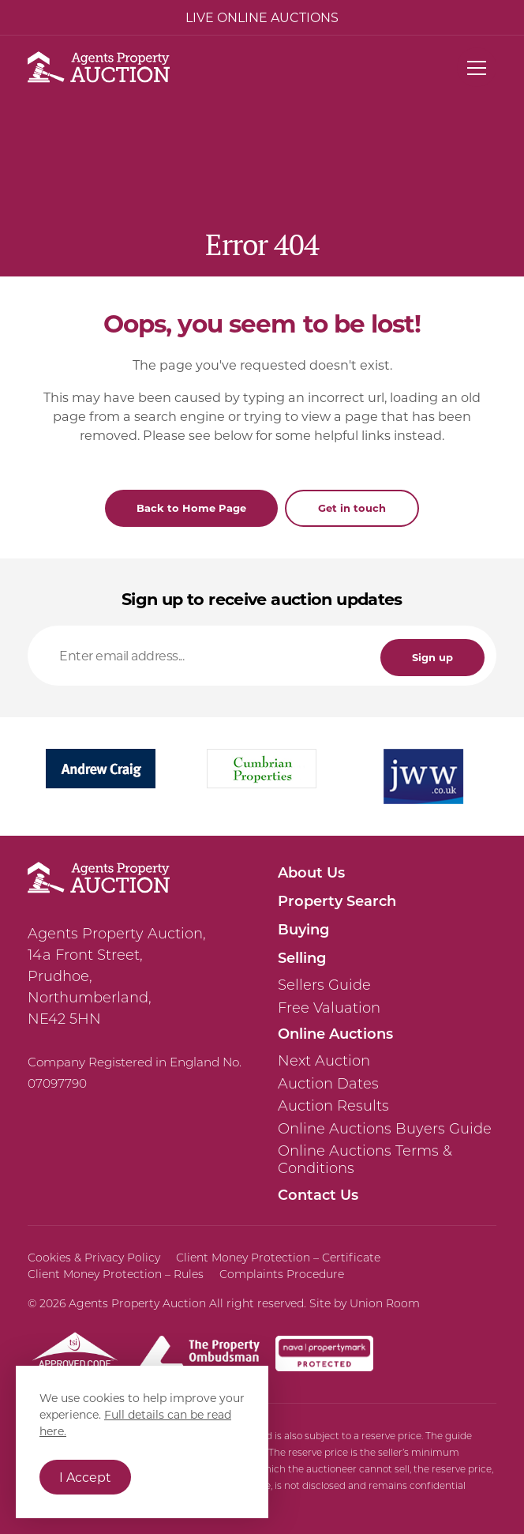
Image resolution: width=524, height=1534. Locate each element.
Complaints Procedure (281, 1274)
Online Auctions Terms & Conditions (365, 1159)
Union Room (385, 1303)
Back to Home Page (191, 507)
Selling (302, 957)
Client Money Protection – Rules (116, 1274)
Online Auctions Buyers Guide (385, 1128)
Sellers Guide (324, 985)
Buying (303, 928)
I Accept (85, 1476)
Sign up (432, 657)
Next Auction (324, 1061)
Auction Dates (328, 1083)
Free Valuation (329, 1008)
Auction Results (333, 1106)
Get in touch (352, 507)
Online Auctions (335, 1033)
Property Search (337, 900)
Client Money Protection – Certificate (278, 1257)
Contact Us (318, 1194)
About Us (311, 872)
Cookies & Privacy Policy (94, 1257)
